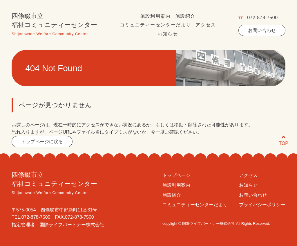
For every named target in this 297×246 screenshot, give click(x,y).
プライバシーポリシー (262, 204)
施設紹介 (185, 16)
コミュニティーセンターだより (155, 24)
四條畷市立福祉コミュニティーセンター (54, 25)
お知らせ (167, 33)
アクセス (205, 24)
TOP (283, 141)
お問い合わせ (262, 30)
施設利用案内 (155, 16)
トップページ (176, 175)
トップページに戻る (42, 141)
